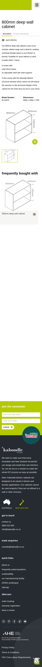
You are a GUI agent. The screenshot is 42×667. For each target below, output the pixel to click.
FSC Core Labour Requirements (16, 657)
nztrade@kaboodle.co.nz (13, 547)
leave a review (8, 610)
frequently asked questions (14, 569)
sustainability (7, 574)
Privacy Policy (8, 647)
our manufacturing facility (13, 578)
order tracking (8, 601)
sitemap (5, 587)
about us (6, 565)
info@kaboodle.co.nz (11, 529)
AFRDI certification (10, 583)
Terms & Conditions (10, 652)
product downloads (21, 34)
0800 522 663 (8, 525)
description (7, 34)
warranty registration (11, 606)
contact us (6, 522)
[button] (10, 155)
